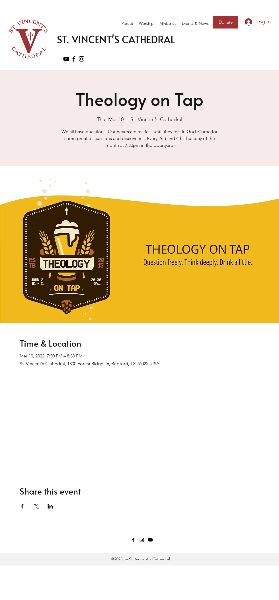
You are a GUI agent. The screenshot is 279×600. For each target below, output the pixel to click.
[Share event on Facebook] (22, 506)
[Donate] (225, 22)
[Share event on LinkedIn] (50, 506)
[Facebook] (73, 58)
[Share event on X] (36, 506)
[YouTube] (66, 58)
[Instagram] (142, 540)
